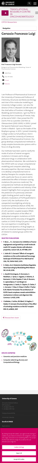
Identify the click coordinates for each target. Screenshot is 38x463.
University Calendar (8, 417)
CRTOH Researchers (9, 22)
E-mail (7, 80)
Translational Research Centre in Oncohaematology (22, 13)
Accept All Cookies (19, 460)
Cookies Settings (19, 448)
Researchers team (11, 317)
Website (7, 84)
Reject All (19, 454)
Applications (6, 426)
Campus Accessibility (8, 413)
